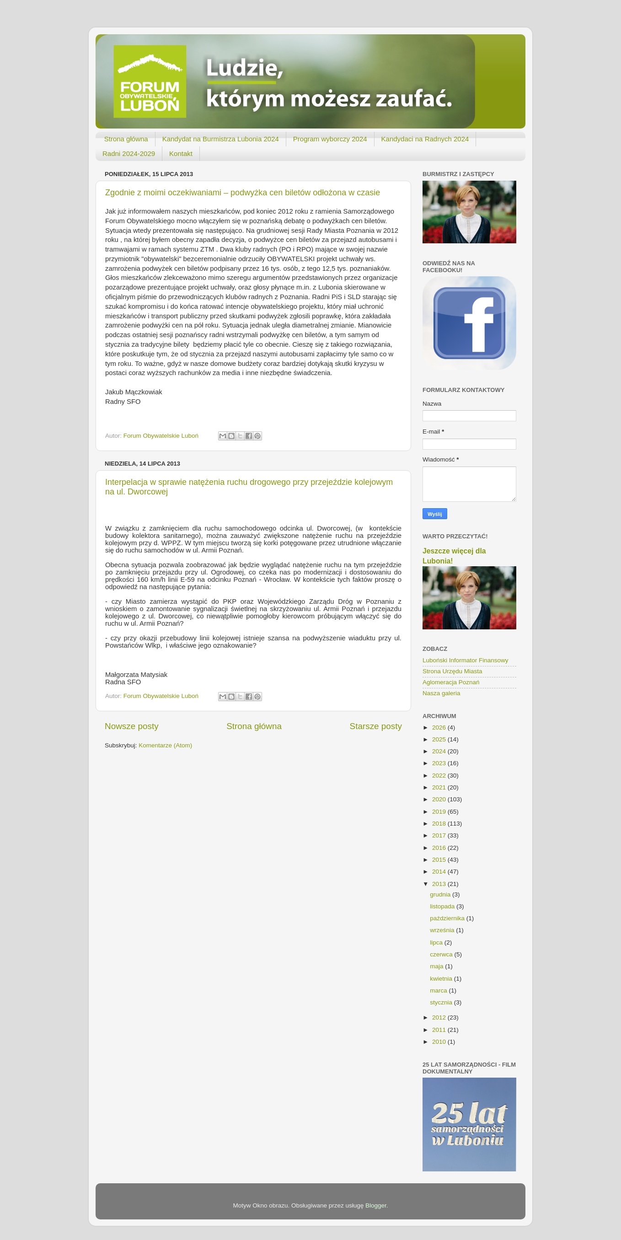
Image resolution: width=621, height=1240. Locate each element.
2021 (440, 787)
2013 (440, 883)
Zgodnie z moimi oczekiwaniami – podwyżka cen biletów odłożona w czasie (242, 192)
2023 (440, 763)
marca (439, 990)
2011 (440, 1029)
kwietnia (442, 978)
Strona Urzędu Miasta (452, 671)
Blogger (375, 1205)
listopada (443, 906)
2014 (440, 871)
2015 (440, 859)
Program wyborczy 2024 (330, 139)
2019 (440, 811)
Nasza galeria (441, 693)
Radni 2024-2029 (128, 153)
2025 (440, 739)
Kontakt (181, 153)
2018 (440, 823)
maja (437, 966)
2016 (440, 847)
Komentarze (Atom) (165, 745)
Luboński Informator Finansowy (466, 660)
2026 (440, 727)
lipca (437, 942)
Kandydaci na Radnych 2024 (425, 139)
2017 (440, 835)
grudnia (441, 894)
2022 (440, 775)
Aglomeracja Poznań (451, 682)
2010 (440, 1041)
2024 (440, 751)
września (443, 930)
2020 (440, 799)
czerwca (442, 954)
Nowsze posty (132, 726)
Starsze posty (376, 726)
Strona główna (126, 139)
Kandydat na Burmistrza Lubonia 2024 (220, 139)
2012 (440, 1017)
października (448, 918)
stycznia (442, 1002)
